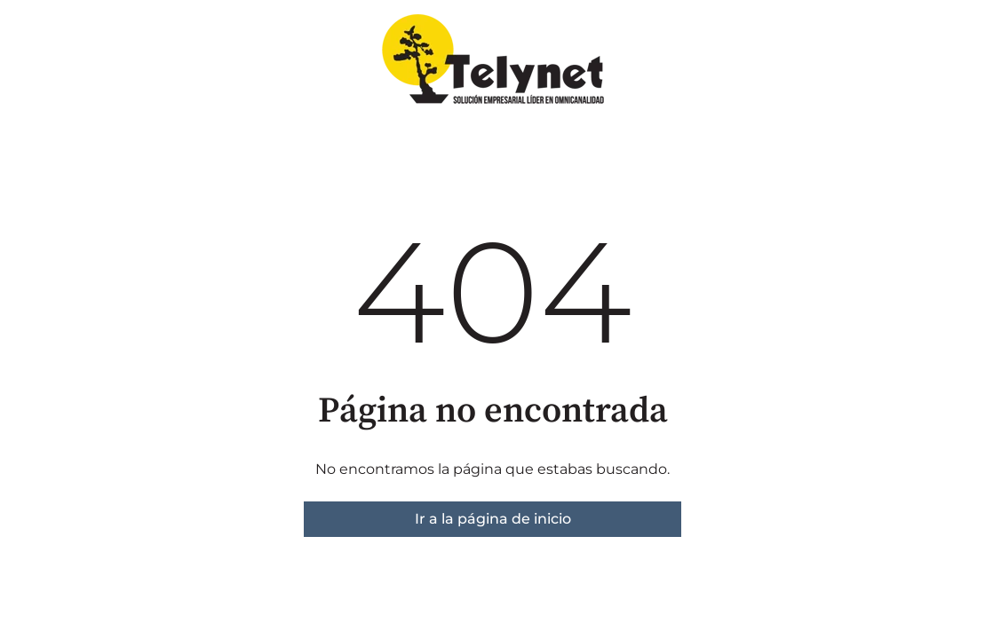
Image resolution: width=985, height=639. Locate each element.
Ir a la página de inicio (493, 518)
